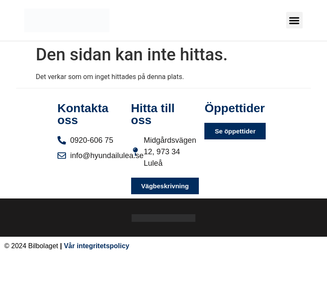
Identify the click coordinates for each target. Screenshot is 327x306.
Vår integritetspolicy (96, 245)
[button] (294, 20)
